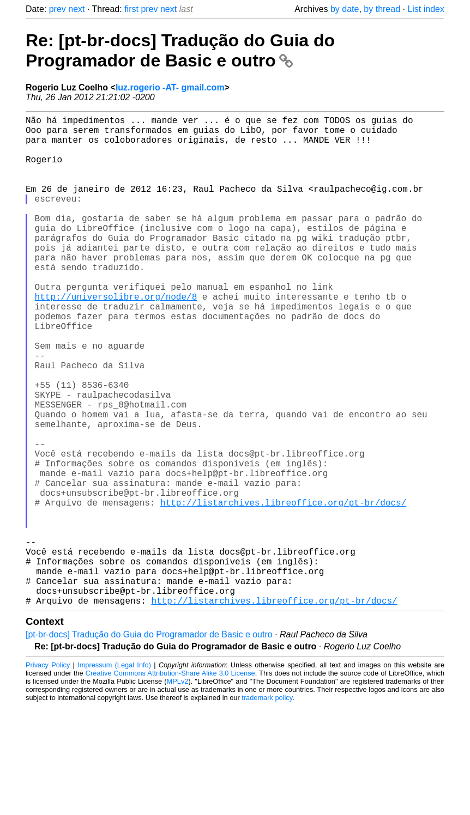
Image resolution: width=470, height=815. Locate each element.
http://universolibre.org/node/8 (116, 338)
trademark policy (267, 806)
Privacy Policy (48, 774)
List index (425, 9)
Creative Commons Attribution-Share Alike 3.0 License (170, 782)
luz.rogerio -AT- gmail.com (170, 87)
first (131, 9)
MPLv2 (178, 790)
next (76, 9)
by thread (382, 9)
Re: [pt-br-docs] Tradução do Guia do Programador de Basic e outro (180, 50)
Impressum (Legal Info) (114, 774)
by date (344, 9)
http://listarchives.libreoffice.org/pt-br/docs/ (283, 589)
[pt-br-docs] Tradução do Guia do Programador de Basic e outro (149, 743)
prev (57, 9)
